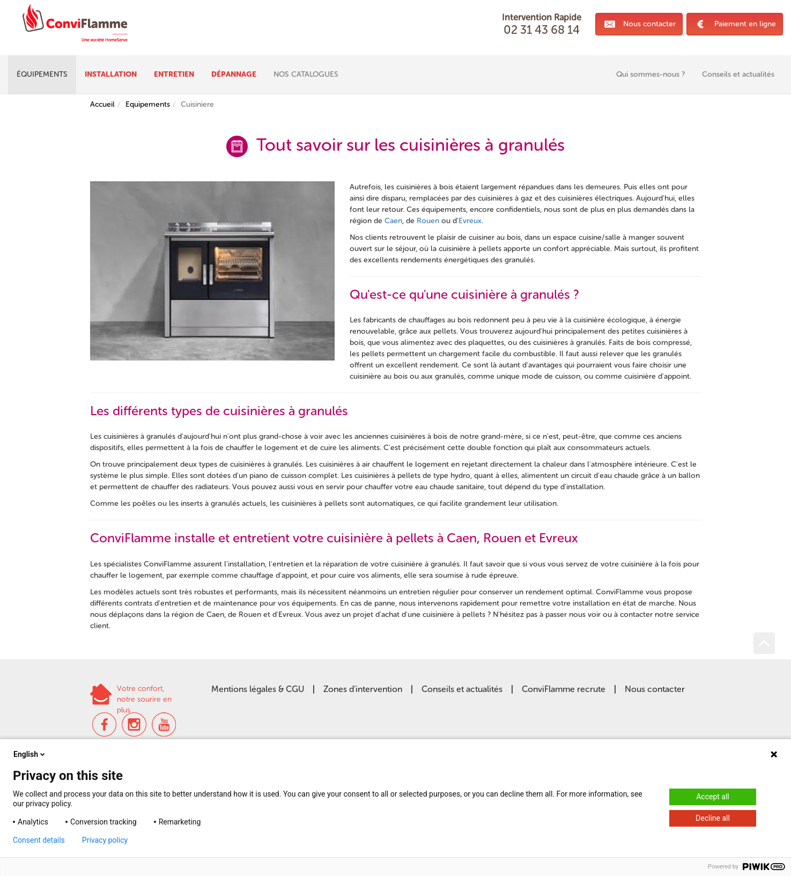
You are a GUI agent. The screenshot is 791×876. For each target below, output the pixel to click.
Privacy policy (105, 840)
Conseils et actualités (462, 689)
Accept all (712, 796)
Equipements (147, 104)
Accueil (102, 104)
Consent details (39, 840)
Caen (393, 220)
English (30, 754)
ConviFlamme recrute (563, 689)
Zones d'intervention (362, 689)
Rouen (428, 220)
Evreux (470, 220)
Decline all (713, 818)
